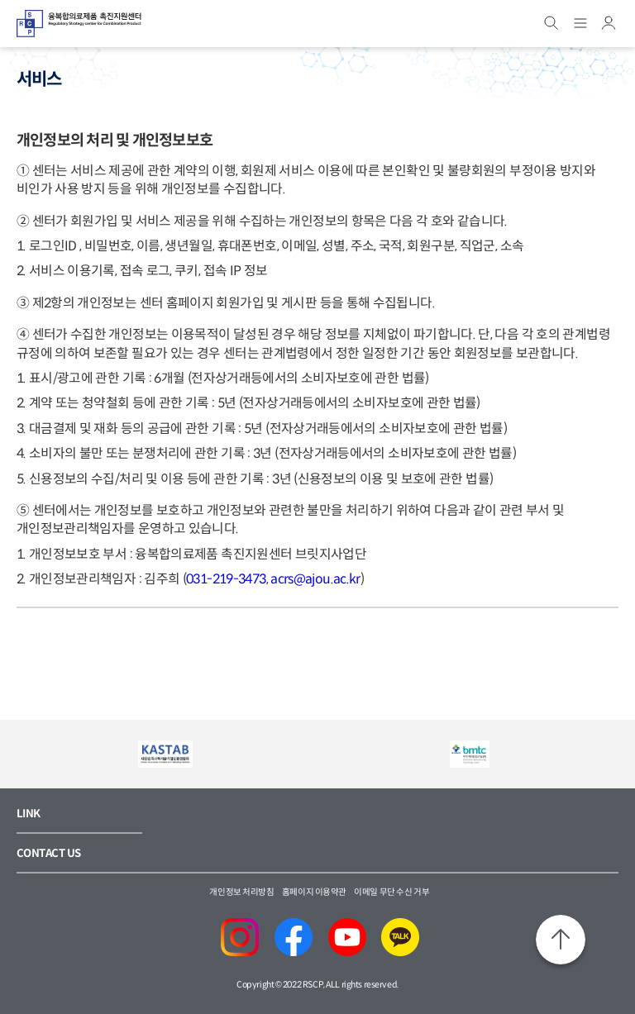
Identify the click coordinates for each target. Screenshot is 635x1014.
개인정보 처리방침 (241, 892)
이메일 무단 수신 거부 (391, 892)
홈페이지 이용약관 (314, 892)
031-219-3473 (225, 579)
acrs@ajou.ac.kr (315, 579)
